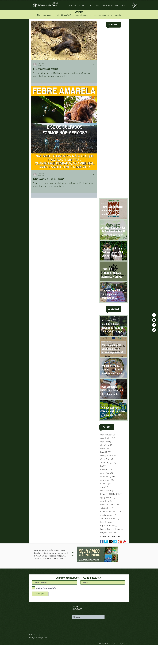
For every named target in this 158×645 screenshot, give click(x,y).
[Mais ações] (94, 64)
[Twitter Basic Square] (115, 541)
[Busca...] (88, 617)
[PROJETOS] (91, 5)
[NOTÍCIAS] (98, 5)
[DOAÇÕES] (117, 5)
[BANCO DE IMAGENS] (107, 5)
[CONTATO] (124, 5)
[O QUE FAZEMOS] (82, 5)
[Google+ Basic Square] (120, 541)
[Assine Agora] (40, 594)
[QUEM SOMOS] (72, 5)
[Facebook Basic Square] (101, 541)
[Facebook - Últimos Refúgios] (154, 315)
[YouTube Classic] (125, 541)
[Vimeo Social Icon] (106, 541)
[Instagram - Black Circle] (111, 541)
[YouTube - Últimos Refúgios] (154, 320)
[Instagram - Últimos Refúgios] (154, 325)
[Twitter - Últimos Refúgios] (154, 330)
